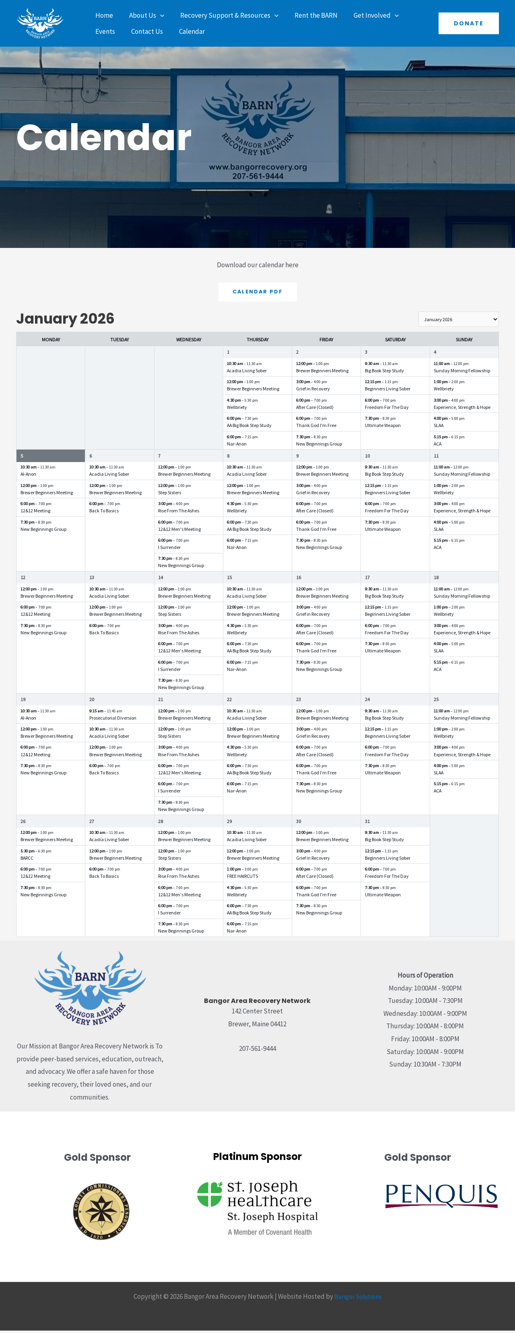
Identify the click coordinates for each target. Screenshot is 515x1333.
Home (103, 15)
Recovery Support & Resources (223, 15)
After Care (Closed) (315, 410)
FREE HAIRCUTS (242, 878)
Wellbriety (237, 410)
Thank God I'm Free (316, 428)
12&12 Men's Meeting (179, 531)
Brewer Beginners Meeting (253, 391)
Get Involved (365, 15)
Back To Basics (104, 513)
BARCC (27, 860)
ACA (437, 446)
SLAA (438, 428)
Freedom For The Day (387, 410)
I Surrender (169, 550)
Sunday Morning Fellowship (462, 373)
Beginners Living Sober (387, 391)
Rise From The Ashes (178, 513)
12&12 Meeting (35, 513)
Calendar (152, 31)
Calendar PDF (257, 292)
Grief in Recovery (313, 391)
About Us (143, 15)
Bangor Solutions (358, 1298)
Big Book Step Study (384, 373)
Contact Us (110, 31)
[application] (156, 15)
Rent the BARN (307, 15)
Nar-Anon (237, 446)
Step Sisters (169, 495)
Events (412, 15)
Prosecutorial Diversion (112, 720)
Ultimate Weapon (383, 428)
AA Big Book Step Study (249, 428)
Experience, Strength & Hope (462, 410)
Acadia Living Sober (247, 373)
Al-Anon (28, 477)
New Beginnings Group (319, 446)
